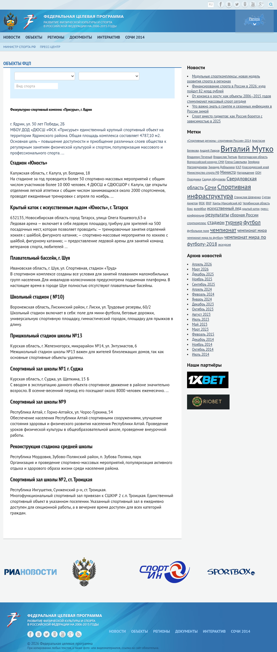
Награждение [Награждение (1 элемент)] (245, 173)
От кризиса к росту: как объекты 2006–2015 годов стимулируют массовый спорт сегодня (229, 98)
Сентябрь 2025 (203, 284)
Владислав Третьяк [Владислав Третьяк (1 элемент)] (225, 157)
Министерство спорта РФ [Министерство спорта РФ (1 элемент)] (203, 173)
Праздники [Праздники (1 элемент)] (194, 179)
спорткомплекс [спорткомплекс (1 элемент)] (196, 223)
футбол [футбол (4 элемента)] (252, 222)
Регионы (55, 37)
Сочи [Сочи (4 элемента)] (210, 187)
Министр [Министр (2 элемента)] (228, 172)
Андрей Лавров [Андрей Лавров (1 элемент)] (210, 150)
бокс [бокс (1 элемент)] (190, 209)
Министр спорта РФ (19, 47)
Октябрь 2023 (203, 309)
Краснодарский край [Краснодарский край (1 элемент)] (255, 167)
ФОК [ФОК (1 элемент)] (202, 203)
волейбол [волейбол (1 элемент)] (200, 209)
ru (211, 4)
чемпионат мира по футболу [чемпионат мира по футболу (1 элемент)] (205, 238)
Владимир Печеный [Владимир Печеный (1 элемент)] (199, 157)
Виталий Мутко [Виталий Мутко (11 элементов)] (246, 148)
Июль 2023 (200, 319)
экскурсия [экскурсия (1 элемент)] (224, 244)
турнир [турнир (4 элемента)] (233, 222)
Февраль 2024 (203, 294)
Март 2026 (200, 269)
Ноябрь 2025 (202, 279)
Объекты (33, 37)
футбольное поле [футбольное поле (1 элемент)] (198, 231)
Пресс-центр (50, 47)
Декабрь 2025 (203, 274)
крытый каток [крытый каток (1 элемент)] (251, 209)
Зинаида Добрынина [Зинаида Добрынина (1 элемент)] (221, 167)
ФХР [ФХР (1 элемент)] (209, 203)
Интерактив (108, 37)
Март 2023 (200, 329)
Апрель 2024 (202, 289)
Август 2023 (201, 314)
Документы (81, 37)
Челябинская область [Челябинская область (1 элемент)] (256, 203)
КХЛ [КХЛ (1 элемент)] (238, 167)
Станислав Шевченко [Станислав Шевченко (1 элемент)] (247, 197)
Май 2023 (199, 324)
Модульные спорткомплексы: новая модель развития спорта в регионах (223, 79)
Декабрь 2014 (203, 339)
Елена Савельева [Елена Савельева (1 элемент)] (236, 162)
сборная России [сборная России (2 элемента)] (244, 215)
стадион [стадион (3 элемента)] (215, 222)
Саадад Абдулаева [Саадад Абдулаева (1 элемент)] (214, 179)
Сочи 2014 (135, 37)
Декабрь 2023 (203, 304)
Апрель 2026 (202, 264)
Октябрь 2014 (203, 349)
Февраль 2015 (203, 334)
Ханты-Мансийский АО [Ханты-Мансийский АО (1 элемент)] (227, 203)
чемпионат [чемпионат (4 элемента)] (223, 230)
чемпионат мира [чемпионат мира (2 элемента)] (252, 230)
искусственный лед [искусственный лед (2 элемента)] (224, 208)
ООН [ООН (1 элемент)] (258, 173)
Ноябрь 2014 (202, 344)
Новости (11, 37)
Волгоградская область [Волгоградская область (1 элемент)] (252, 157)
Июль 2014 (200, 354)
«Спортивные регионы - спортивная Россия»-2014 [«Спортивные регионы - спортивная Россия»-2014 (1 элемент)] (219, 141)
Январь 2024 (202, 299)
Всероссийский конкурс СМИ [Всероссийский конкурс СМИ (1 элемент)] (205, 162)
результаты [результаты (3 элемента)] (217, 214)
